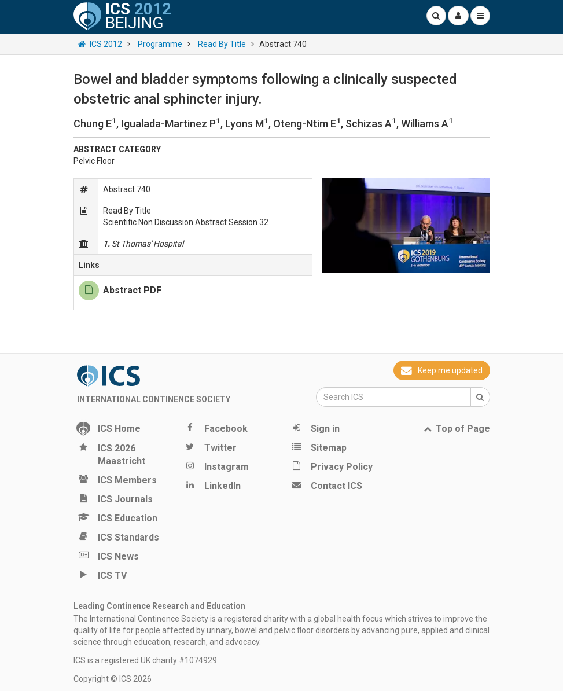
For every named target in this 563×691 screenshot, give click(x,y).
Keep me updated (441, 370)
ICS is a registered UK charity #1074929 (145, 660)
